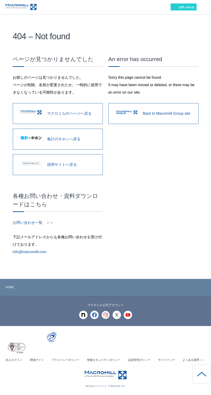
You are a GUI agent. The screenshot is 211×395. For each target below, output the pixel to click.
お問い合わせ (187, 7)
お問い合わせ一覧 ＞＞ (33, 223)
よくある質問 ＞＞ (193, 360)
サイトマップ (166, 360)
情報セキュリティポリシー (103, 360)
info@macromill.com (29, 252)
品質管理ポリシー (139, 360)
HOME (10, 287)
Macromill (21, 7)
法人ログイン (14, 360)
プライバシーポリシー (65, 360)
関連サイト (37, 360)
